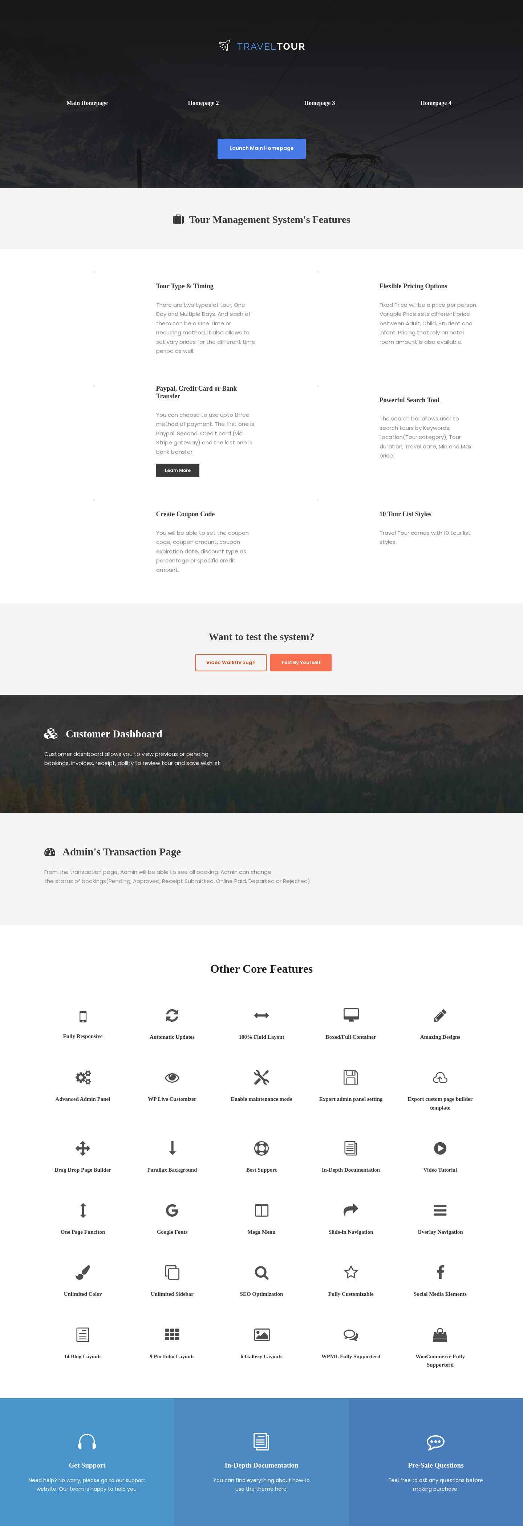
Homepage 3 (319, 103)
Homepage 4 (436, 103)
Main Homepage (87, 103)
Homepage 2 (203, 103)
